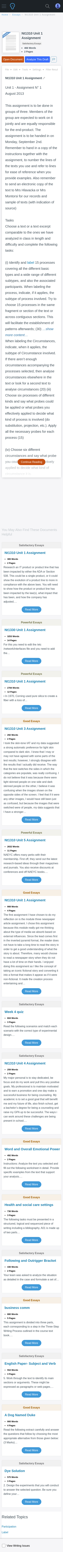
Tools (26, 69)
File (8, 69)
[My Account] (59, 6)
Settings (38, 69)
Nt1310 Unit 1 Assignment (40, 15)
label (30, 262)
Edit (16, 69)
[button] (4, 4)
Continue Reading (31, 462)
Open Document (13, 59)
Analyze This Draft (37, 59)
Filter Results (54, 69)
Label (5, 1532)
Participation (9, 1526)
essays (16, 15)
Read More (31, 609)
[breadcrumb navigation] (31, 15)
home (5, 15)
